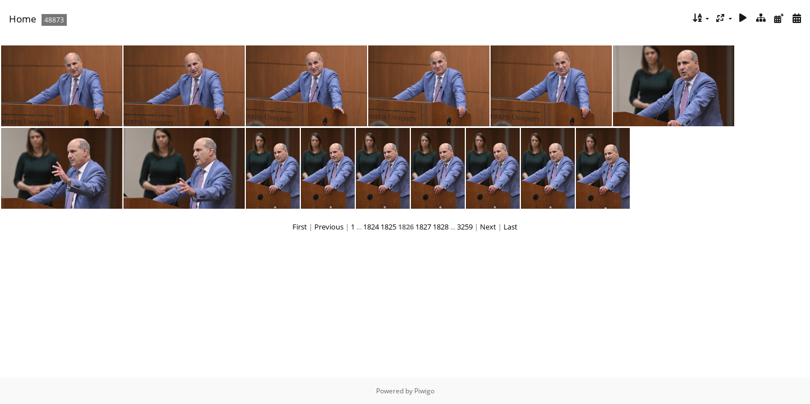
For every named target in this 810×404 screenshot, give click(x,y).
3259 (465, 227)
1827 (423, 227)
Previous (329, 227)
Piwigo (424, 391)
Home (22, 18)
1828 (441, 227)
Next (488, 227)
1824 (371, 227)
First (299, 227)
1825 (388, 227)
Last (511, 227)
